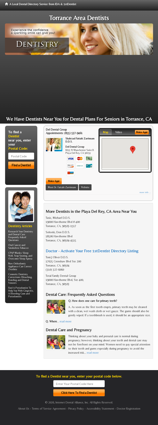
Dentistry (28, 231)
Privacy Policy (76, 408)
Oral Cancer (14, 245)
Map (105, 132)
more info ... (145, 192)
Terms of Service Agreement (49, 408)
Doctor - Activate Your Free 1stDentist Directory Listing (92, 250)
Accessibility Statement (100, 408)
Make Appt (53, 181)
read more (66, 321)
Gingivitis (28, 290)
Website (85, 187)
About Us (23, 408)
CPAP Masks (14, 252)
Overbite (12, 269)
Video (118, 132)
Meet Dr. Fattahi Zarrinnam (62, 187)
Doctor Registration (128, 408)
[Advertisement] (79, 86)
